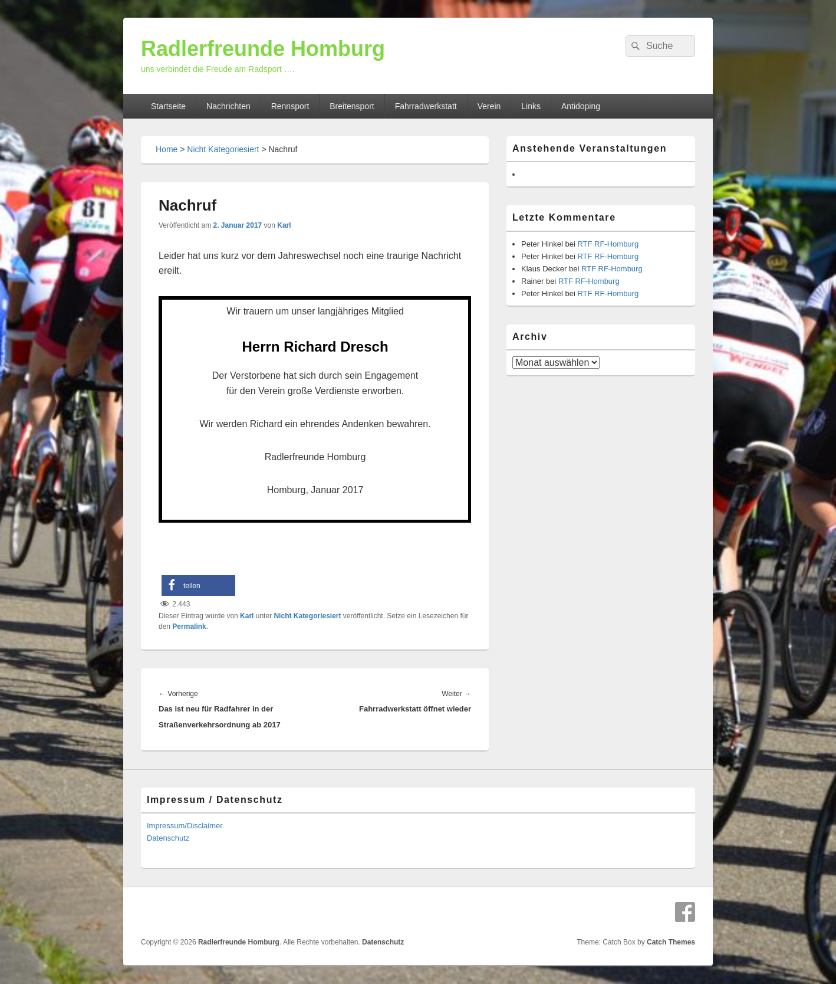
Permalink (189, 626)
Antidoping (580, 106)
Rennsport (290, 106)
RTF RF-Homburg (607, 244)
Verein (489, 106)
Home (166, 149)
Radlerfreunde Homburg (263, 49)
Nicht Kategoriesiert (223, 149)
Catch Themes (671, 942)
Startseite (168, 106)
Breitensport (352, 106)
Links (531, 106)
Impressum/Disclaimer (185, 825)
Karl (284, 225)
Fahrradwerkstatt (426, 106)
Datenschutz (168, 838)
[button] (198, 585)
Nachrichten (228, 106)
